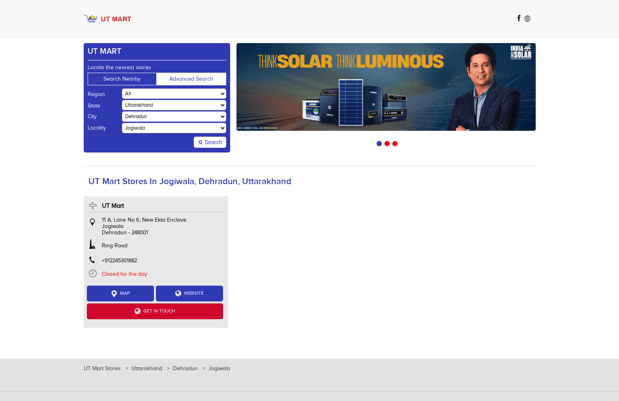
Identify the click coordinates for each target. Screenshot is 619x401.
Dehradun (185, 368)
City (92, 116)
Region (97, 94)
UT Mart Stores (103, 368)
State (95, 105)
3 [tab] (394, 143)
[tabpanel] (386, 87)
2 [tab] (386, 143)
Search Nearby (122, 79)
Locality (97, 128)
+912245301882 (119, 261)
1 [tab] (378, 143)
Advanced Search (191, 79)
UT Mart (113, 206)
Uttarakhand (146, 368)
